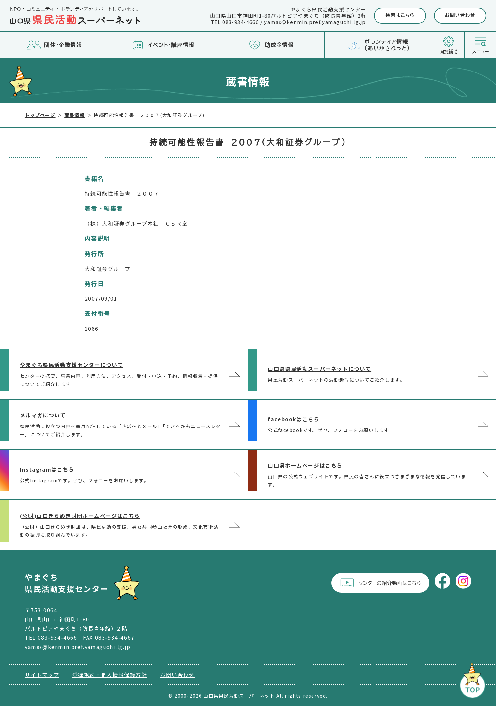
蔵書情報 (74, 115)
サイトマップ (42, 675)
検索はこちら (400, 15)
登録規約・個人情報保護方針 (109, 675)
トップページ (40, 115)
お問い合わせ (460, 15)
